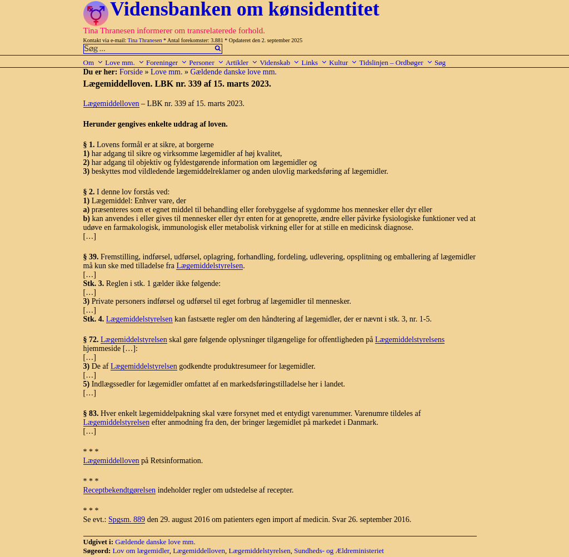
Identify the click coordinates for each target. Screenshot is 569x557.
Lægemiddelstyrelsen (209, 266)
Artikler (242, 62)
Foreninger (166, 62)
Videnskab (279, 62)
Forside (131, 72)
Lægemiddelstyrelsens (410, 339)
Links (314, 62)
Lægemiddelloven (111, 103)
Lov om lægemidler (141, 550)
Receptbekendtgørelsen (119, 490)
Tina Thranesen (145, 40)
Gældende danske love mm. (234, 72)
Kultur (343, 62)
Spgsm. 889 (126, 519)
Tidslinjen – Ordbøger (396, 62)
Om (93, 62)
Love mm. (124, 62)
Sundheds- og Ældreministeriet (339, 550)
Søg (440, 62)
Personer (206, 62)
